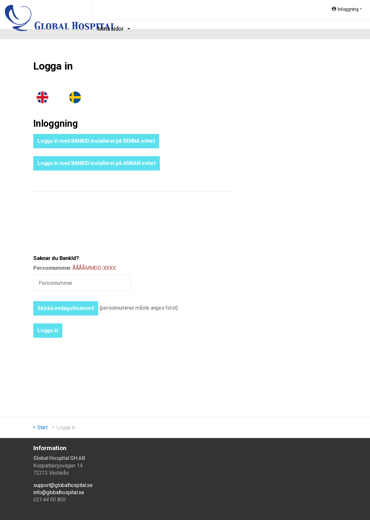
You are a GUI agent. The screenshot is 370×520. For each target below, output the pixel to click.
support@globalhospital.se (63, 485)
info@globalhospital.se (58, 492)
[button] (47, 330)
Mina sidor (141, 28)
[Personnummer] (82, 283)
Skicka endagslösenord (66, 308)
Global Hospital (61, 20)
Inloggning (345, 9)
